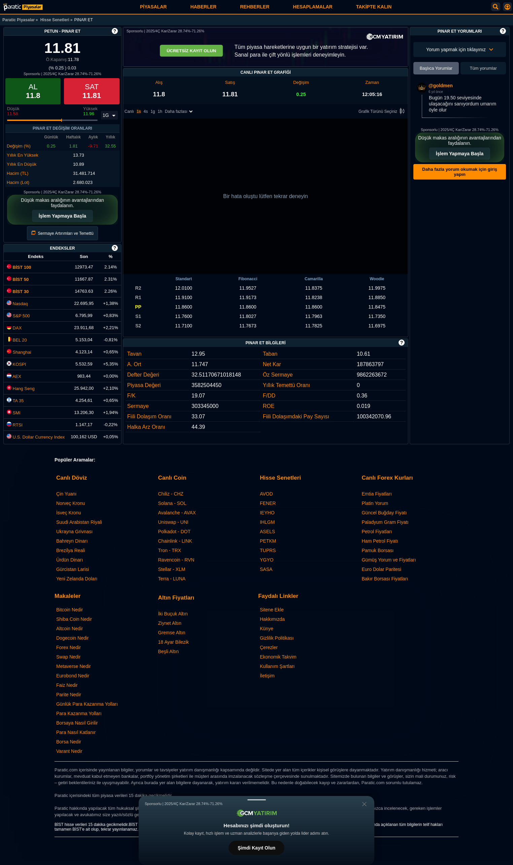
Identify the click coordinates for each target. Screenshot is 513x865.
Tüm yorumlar (483, 68)
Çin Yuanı (66, 493)
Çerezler (269, 647)
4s (145, 111)
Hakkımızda (272, 619)
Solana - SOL (172, 503)
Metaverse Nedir (73, 666)
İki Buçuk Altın (172, 613)
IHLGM (267, 522)
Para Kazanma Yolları (79, 713)
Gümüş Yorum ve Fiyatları (389, 560)
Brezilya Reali (70, 550)
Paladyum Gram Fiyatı (385, 522)
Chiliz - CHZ (170, 493)
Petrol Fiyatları (377, 531)
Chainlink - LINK (175, 541)
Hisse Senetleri (54, 20)
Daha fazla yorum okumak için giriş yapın (459, 172)
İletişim (267, 675)
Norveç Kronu (70, 503)
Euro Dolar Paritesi (381, 569)
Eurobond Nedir (72, 675)
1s (139, 111)
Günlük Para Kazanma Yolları (87, 704)
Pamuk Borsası (378, 550)
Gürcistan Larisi (72, 569)
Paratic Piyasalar (18, 20)
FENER (268, 503)
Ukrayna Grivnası (74, 531)
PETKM (268, 541)
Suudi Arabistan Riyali (79, 522)
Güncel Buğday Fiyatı (384, 512)
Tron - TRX (169, 550)
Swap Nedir (68, 657)
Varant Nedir (69, 751)
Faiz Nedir (67, 685)
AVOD (266, 493)
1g (152, 111)
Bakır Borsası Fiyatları (385, 578)
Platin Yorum (375, 503)
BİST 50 (18, 279)
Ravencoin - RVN (176, 560)
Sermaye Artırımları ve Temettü (62, 233)
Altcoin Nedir (69, 628)
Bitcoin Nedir (69, 609)
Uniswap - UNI (173, 522)
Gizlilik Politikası (277, 638)
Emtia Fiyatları (376, 493)
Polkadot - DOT (174, 531)
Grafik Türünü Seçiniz (382, 112)
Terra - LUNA (171, 578)
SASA (266, 569)
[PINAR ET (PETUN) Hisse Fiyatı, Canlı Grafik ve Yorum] (23, 6)
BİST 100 (19, 267)
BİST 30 (18, 291)
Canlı (129, 111)
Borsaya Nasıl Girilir (77, 723)
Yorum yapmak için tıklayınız (459, 49)
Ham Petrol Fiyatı (380, 541)
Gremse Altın (171, 632)
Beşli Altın (168, 651)
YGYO (266, 560)
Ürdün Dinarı (69, 560)
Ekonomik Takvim (278, 657)
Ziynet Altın (169, 623)
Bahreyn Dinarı (72, 541)
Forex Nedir (68, 647)
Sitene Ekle (272, 609)
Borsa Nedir (68, 741)
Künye (266, 628)
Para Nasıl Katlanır (76, 732)
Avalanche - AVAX (177, 512)
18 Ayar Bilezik (173, 642)
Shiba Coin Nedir (74, 619)
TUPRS (268, 550)
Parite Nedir (68, 694)
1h (160, 111)
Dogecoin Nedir (72, 638)
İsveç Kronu (68, 512)
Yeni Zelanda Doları (76, 578)
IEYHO (267, 512)
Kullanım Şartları (277, 666)
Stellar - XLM (171, 569)
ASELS (267, 531)
